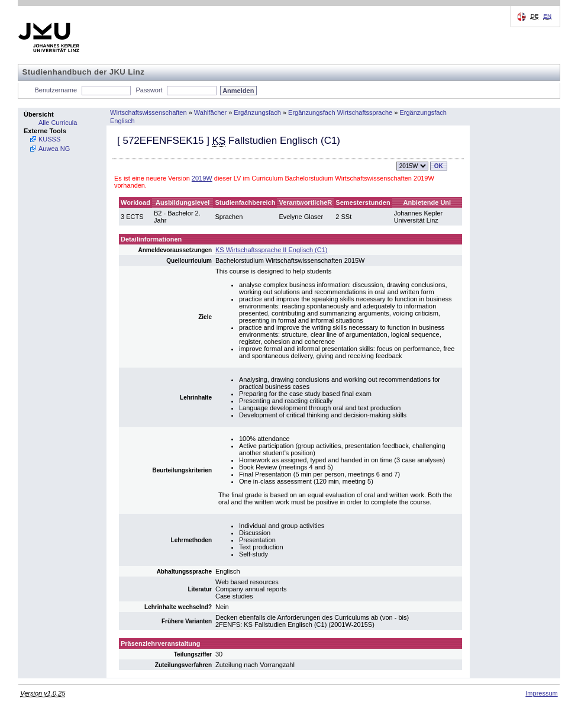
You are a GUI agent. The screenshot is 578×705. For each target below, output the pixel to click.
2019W (202, 178)
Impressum (541, 693)
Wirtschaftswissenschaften (148, 112)
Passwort (148, 90)
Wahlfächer (210, 112)
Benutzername (56, 90)
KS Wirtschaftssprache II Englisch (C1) (271, 249)
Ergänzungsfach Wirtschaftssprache (340, 112)
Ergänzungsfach (257, 112)
